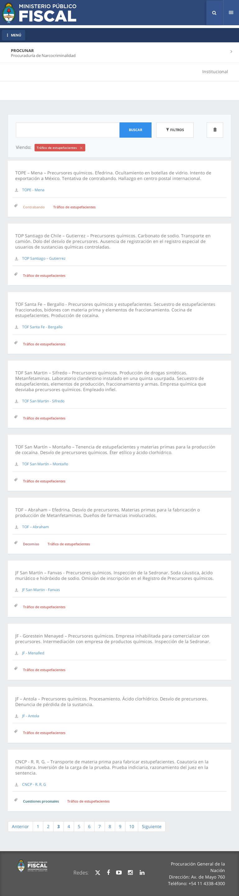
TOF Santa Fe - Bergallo (42, 326)
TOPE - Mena (33, 189)
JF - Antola (30, 715)
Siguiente (152, 826)
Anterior (20, 826)
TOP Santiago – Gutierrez (44, 258)
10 (131, 826)
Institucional (215, 71)
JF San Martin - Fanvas (41, 589)
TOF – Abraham (35, 526)
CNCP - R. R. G (34, 784)
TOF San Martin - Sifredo (43, 401)
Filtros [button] (175, 129)
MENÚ (13, 35)
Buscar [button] (135, 129)
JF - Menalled (33, 653)
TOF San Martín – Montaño (45, 464)
